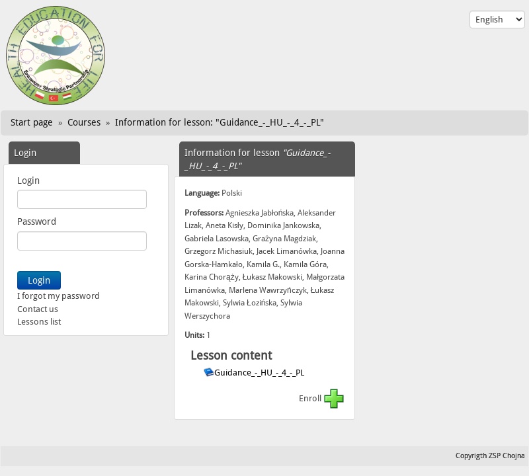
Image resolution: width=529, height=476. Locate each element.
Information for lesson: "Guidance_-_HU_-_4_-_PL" (219, 122)
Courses (84, 122)
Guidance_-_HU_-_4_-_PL (260, 372)
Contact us (37, 309)
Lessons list (39, 322)
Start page (32, 122)
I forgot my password (58, 296)
